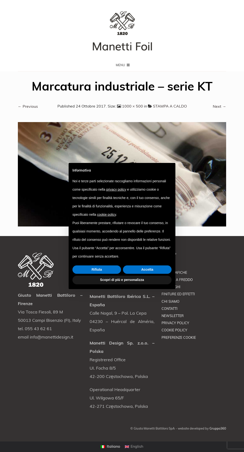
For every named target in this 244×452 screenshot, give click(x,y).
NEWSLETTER (173, 316)
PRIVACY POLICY (175, 323)
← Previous (28, 107)
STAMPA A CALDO (170, 106)
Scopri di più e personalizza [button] (122, 280)
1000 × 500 (132, 106)
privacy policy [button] (116, 189)
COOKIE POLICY (174, 330)
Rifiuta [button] (97, 269)
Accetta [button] (147, 269)
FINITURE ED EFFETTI (178, 294)
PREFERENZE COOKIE (179, 338)
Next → (219, 107)
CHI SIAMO (170, 302)
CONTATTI (170, 309)
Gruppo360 (217, 428)
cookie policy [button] (106, 214)
